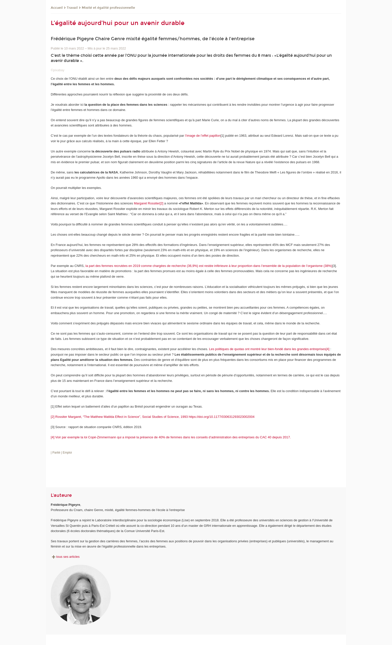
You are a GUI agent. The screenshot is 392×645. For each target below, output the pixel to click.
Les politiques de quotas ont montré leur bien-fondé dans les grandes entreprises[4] (268, 349)
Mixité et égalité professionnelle (108, 8)
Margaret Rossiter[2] (148, 203)
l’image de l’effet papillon (202, 135)
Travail (72, 8)
